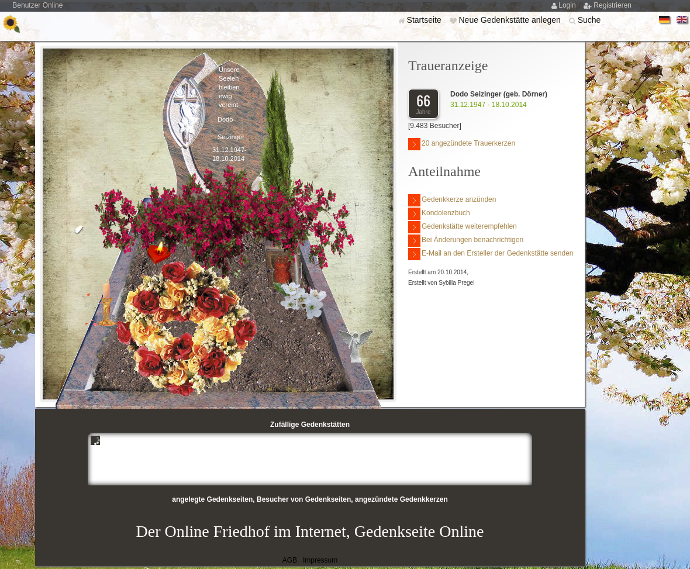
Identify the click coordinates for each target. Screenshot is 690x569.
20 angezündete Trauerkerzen (461, 144)
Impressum (320, 560)
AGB (289, 560)
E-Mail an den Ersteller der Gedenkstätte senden (490, 254)
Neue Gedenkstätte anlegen (510, 20)
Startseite (425, 20)
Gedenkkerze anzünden (452, 200)
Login (568, 5)
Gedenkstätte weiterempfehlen (462, 227)
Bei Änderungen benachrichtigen (465, 241)
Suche (589, 20)
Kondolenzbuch (439, 214)
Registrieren (613, 5)
